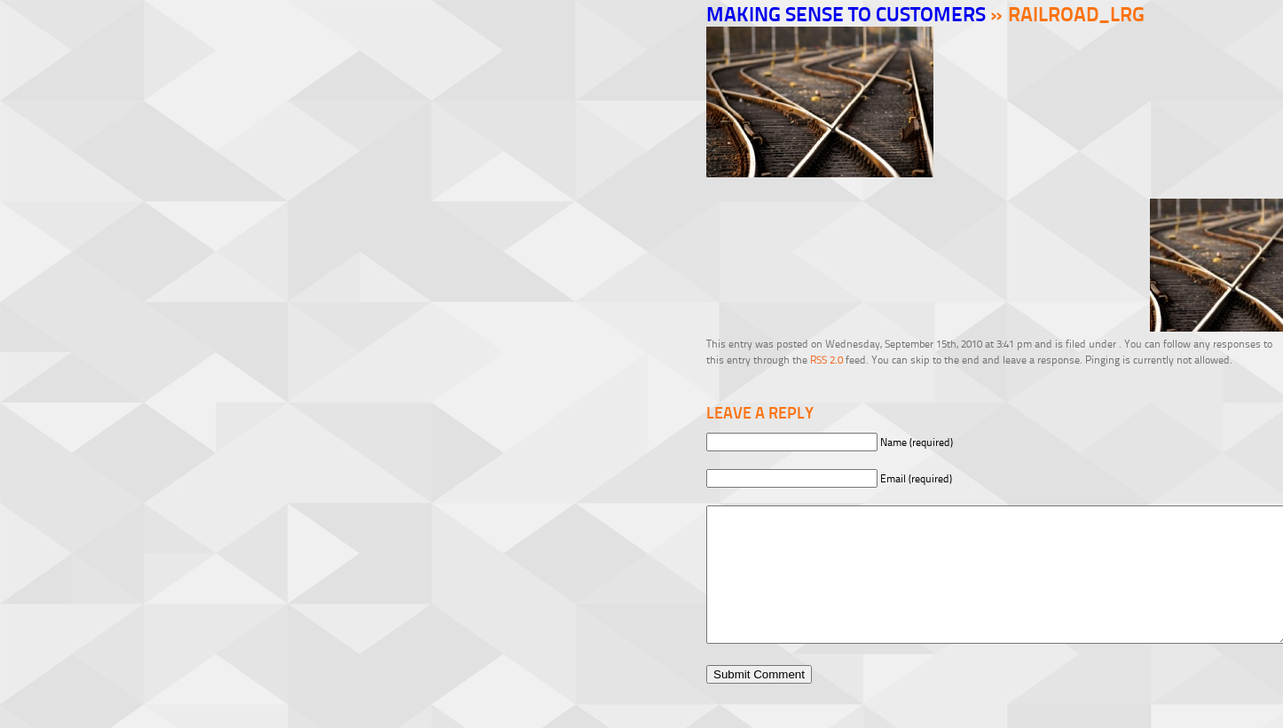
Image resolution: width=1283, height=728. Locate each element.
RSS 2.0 (826, 359)
